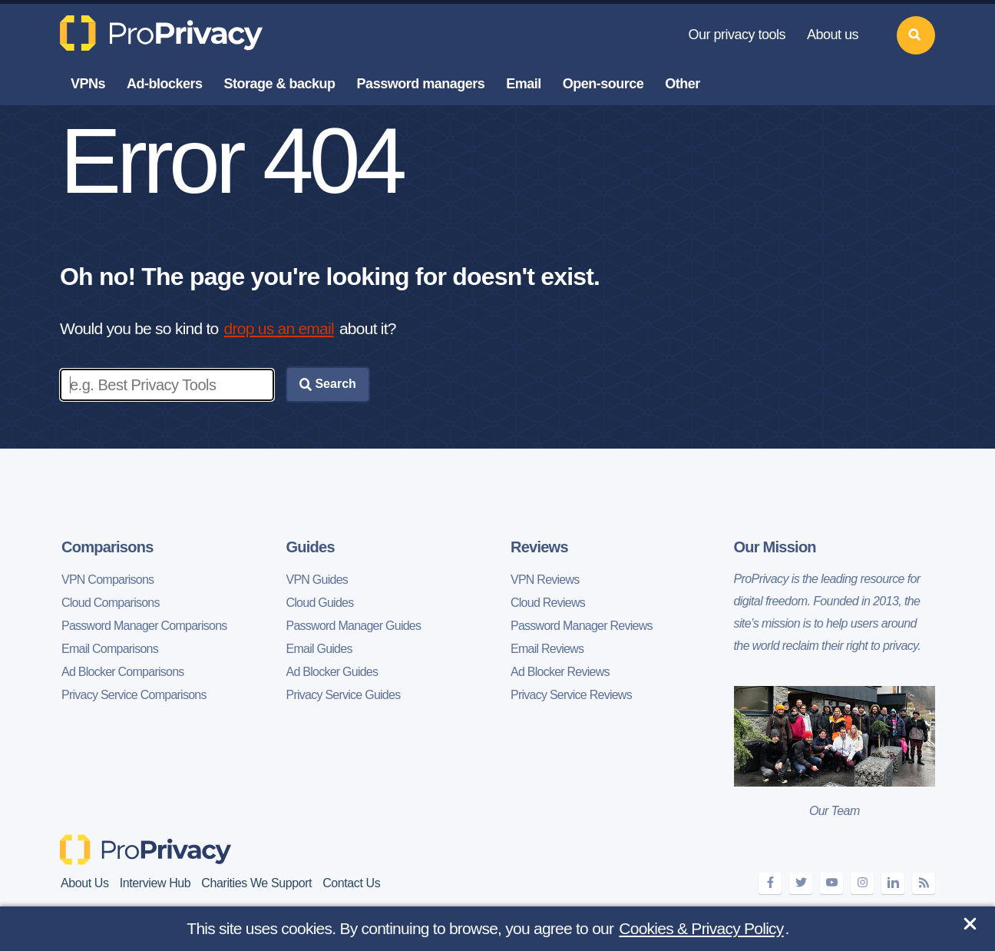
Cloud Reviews (548, 602)
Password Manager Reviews (582, 625)
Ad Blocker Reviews (560, 671)
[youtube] (831, 883)
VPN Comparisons (107, 579)
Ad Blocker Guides (332, 671)
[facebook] (770, 883)
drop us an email (279, 328)
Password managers (421, 83)
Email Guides (319, 648)
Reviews (539, 546)
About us (832, 34)
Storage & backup (280, 83)
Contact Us (351, 883)
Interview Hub (155, 883)
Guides (310, 546)
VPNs (88, 83)
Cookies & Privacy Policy (701, 928)
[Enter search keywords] (167, 385)
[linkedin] (892, 883)
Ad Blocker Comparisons (122, 671)
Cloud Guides (320, 602)
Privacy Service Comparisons (134, 694)
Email (523, 83)
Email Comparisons (109, 648)
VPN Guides (317, 579)
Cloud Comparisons (110, 602)
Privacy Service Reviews (571, 694)
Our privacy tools (736, 34)
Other (682, 83)
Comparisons (107, 546)
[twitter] (800, 883)
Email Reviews (547, 648)
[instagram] (862, 883)
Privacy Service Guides (343, 694)
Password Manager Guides (353, 625)
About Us (85, 883)
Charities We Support (256, 883)
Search (327, 384)
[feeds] (923, 883)
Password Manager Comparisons (144, 625)
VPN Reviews (545, 579)
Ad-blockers (165, 83)
